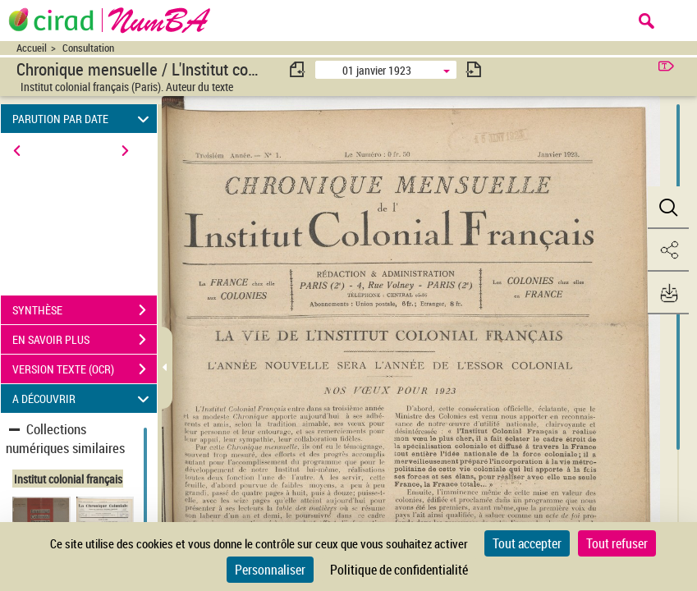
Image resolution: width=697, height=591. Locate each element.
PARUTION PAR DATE (83, 118)
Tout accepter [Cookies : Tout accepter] (527, 543)
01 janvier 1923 (376, 70)
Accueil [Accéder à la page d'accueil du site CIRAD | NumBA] (31, 48)
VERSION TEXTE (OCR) (84, 369)
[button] (668, 207)
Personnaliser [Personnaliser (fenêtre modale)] (270, 570)
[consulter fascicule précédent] (298, 69)
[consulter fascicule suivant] (474, 69)
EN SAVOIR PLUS (84, 339)
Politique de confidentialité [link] (399, 570)
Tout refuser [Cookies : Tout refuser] (617, 543)
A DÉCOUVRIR (83, 398)
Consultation (88, 48)
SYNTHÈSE (84, 310)
